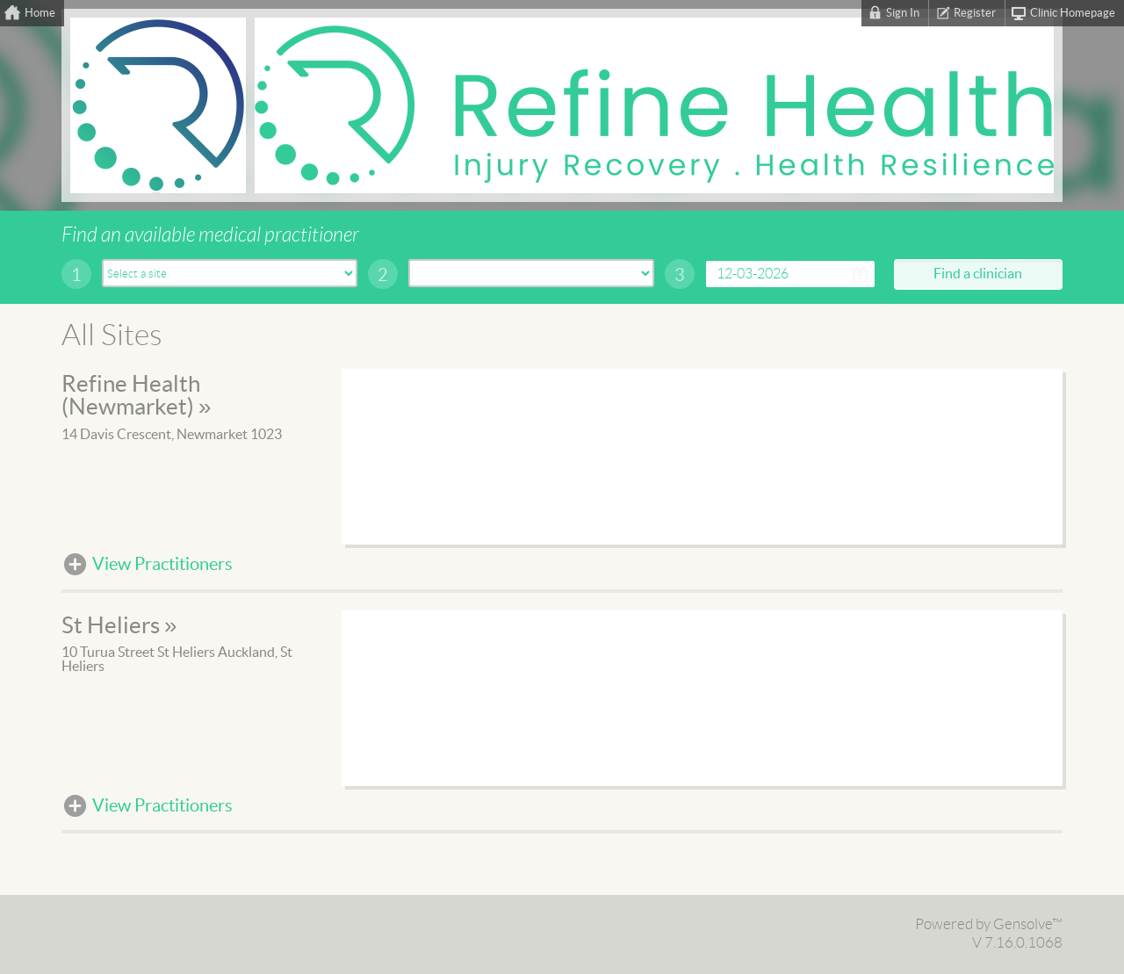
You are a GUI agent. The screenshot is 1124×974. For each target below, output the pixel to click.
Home (40, 13)
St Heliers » (119, 626)
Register (975, 13)
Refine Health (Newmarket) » (136, 396)
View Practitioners (162, 565)
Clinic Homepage (1072, 13)
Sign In (902, 13)
